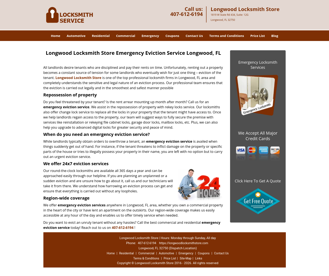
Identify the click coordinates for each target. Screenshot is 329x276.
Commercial (125, 36)
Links (198, 258)
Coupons (172, 36)
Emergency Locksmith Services (257, 65)
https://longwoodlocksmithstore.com (183, 243)
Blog (274, 36)
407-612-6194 (186, 13)
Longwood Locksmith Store (78, 77)
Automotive (76, 36)
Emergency (150, 36)
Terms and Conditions (226, 36)
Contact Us (194, 36)
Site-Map (185, 258)
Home (55, 36)
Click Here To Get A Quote (258, 180)
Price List (257, 36)
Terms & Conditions (146, 258)
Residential (101, 36)
